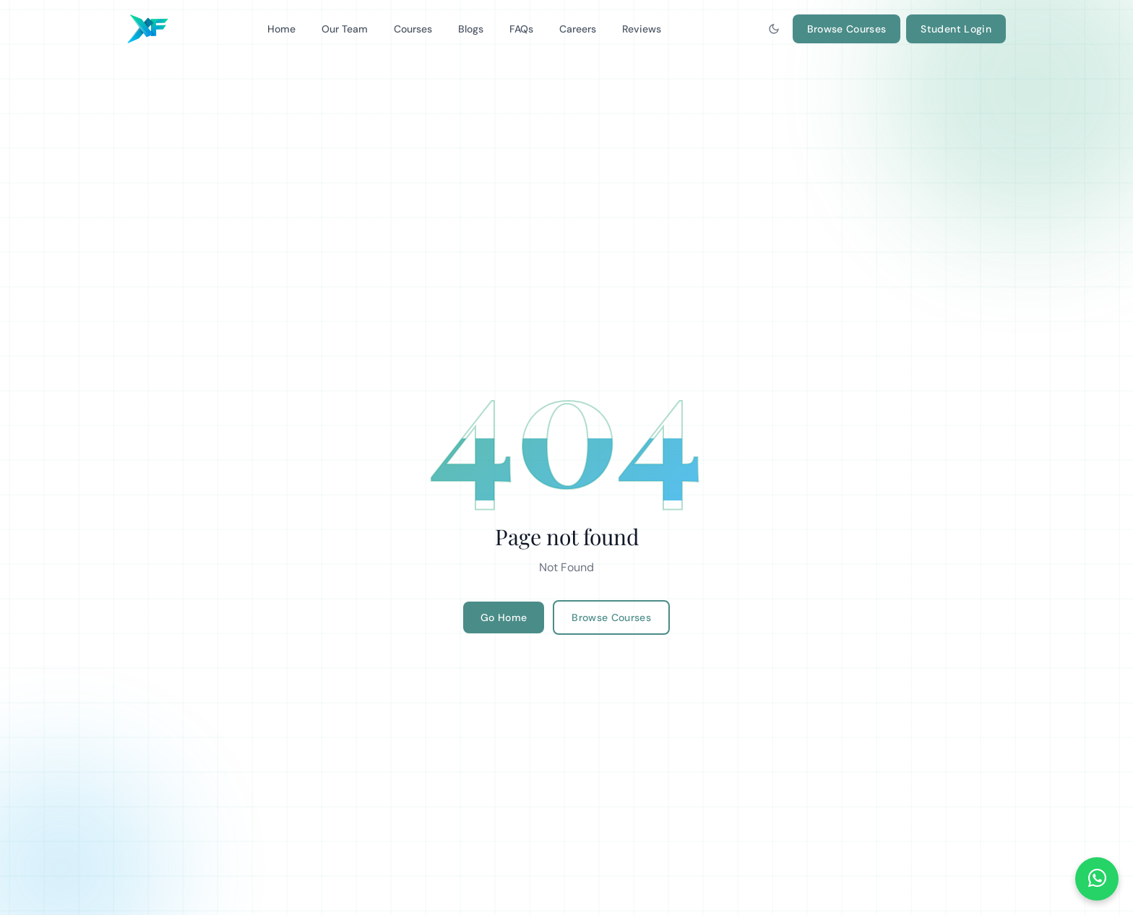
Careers (577, 28)
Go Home (504, 617)
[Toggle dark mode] (774, 29)
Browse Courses (847, 28)
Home (281, 28)
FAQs (521, 28)
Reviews (641, 28)
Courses (413, 28)
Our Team (345, 28)
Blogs (470, 28)
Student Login (956, 28)
